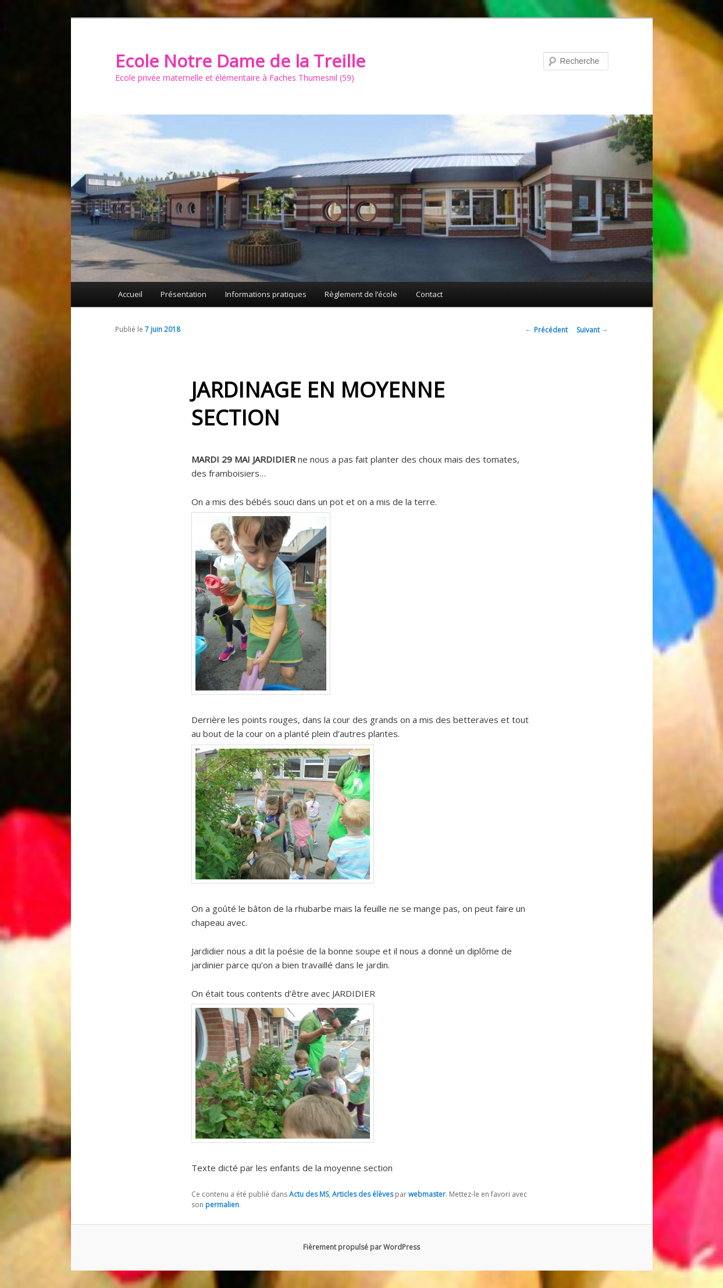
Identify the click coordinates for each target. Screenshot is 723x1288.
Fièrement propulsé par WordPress (361, 1247)
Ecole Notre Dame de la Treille (240, 61)
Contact (429, 294)
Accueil (130, 294)
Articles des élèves (362, 1194)
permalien (222, 1205)
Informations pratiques (266, 294)
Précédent (546, 330)
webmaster (427, 1194)
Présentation (183, 294)
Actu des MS (309, 1194)
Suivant (592, 330)
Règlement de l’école (361, 294)
